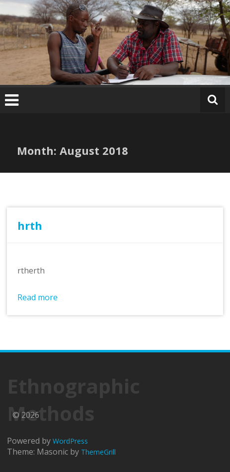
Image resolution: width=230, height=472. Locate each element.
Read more (37, 297)
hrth (29, 225)
